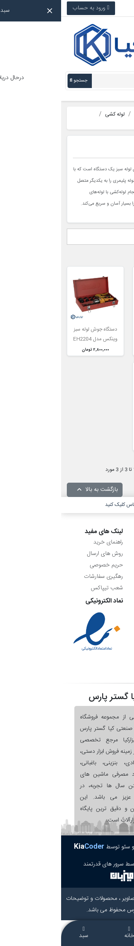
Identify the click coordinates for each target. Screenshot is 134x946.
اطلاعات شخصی (106, 542)
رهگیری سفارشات (42, 576)
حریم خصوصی (45, 565)
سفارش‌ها (113, 554)
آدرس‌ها (115, 576)
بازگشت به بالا (35, 490)
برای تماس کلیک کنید (65, 505)
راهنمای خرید (47, 542)
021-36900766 (106, 8)
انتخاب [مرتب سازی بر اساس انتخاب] (116, 237)
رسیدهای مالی (108, 565)
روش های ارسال (44, 554)
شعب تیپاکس (46, 588)
